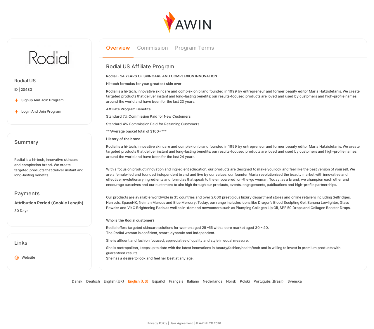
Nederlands (212, 281)
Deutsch (93, 281)
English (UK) (114, 281)
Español (158, 281)
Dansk (77, 281)
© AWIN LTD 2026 (208, 323)
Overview (118, 48)
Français (176, 281)
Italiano (193, 281)
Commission (152, 48)
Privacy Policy (157, 323)
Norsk (231, 281)
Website (25, 258)
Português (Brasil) (269, 281)
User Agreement (181, 323)
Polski (245, 281)
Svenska (295, 281)
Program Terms (194, 48)
